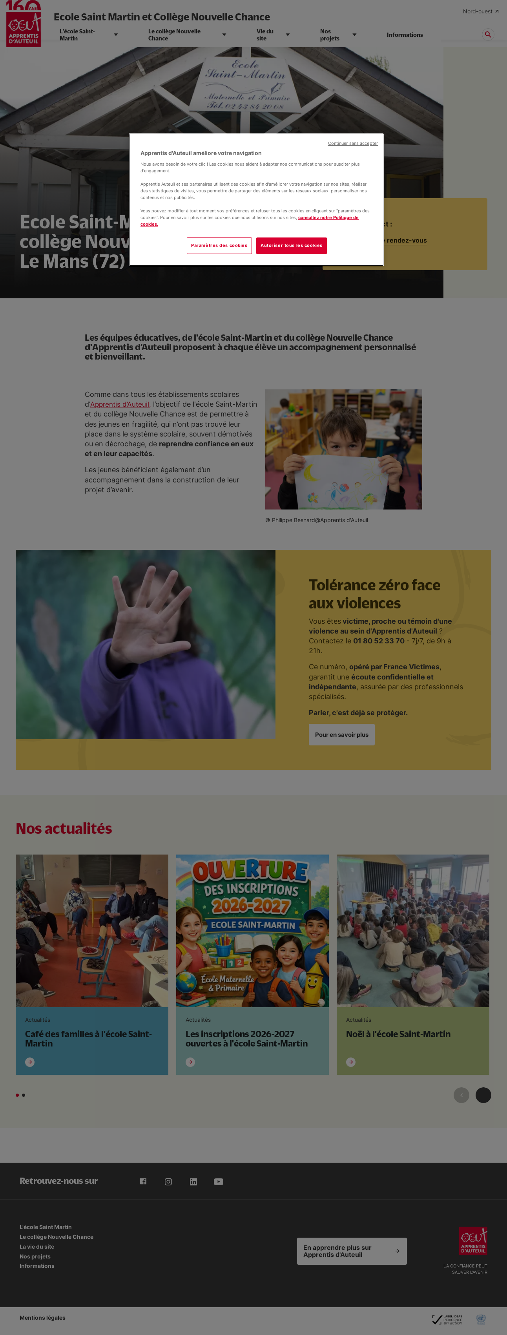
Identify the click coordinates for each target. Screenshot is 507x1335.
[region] (256, 199)
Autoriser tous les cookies (292, 245)
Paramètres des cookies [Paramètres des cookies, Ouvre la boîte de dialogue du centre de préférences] (219, 245)
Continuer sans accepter (353, 143)
